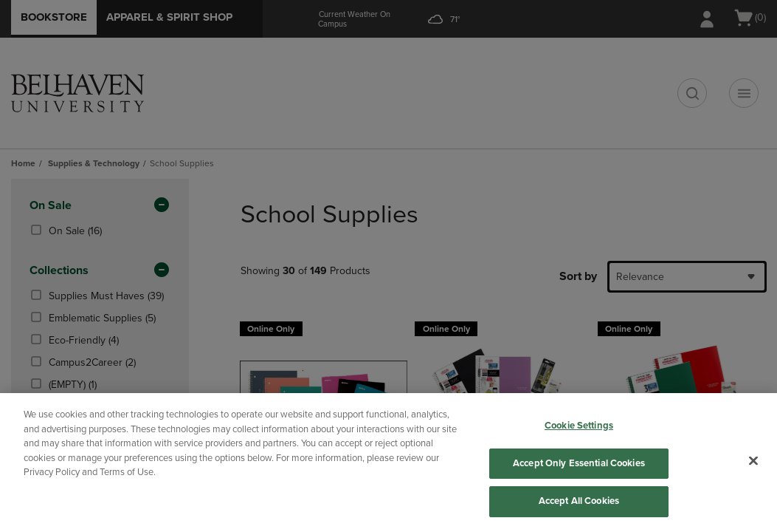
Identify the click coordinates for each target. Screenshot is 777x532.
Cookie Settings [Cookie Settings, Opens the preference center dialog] (579, 426)
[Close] (753, 461)
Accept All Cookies (579, 501)
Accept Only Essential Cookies (579, 463)
